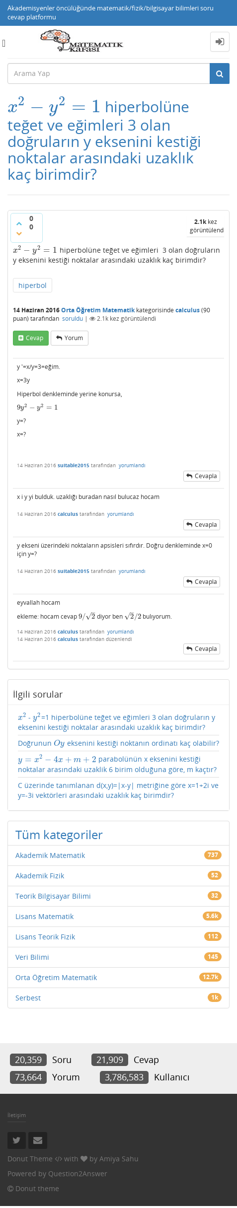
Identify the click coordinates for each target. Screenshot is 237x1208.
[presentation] (54, 106)
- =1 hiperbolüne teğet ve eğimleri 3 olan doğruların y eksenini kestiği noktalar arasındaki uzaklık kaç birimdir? (116, 722)
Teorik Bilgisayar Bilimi (53, 896)
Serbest (28, 997)
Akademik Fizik (39, 875)
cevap (34, 338)
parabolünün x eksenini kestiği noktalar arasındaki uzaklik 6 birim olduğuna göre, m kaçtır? (117, 764)
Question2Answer (77, 1173)
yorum (74, 338)
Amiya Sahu (119, 1158)
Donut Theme (30, 1158)
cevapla (206, 476)
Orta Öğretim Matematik (98, 310)
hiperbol (32, 285)
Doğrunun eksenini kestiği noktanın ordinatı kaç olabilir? (118, 743)
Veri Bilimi (32, 957)
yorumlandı (132, 465)
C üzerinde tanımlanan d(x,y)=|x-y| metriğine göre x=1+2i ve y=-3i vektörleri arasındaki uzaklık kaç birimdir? (118, 790)
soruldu (72, 318)
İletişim (16, 1115)
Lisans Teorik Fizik (45, 936)
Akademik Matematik (50, 855)
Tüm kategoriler (59, 834)
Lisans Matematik (44, 916)
